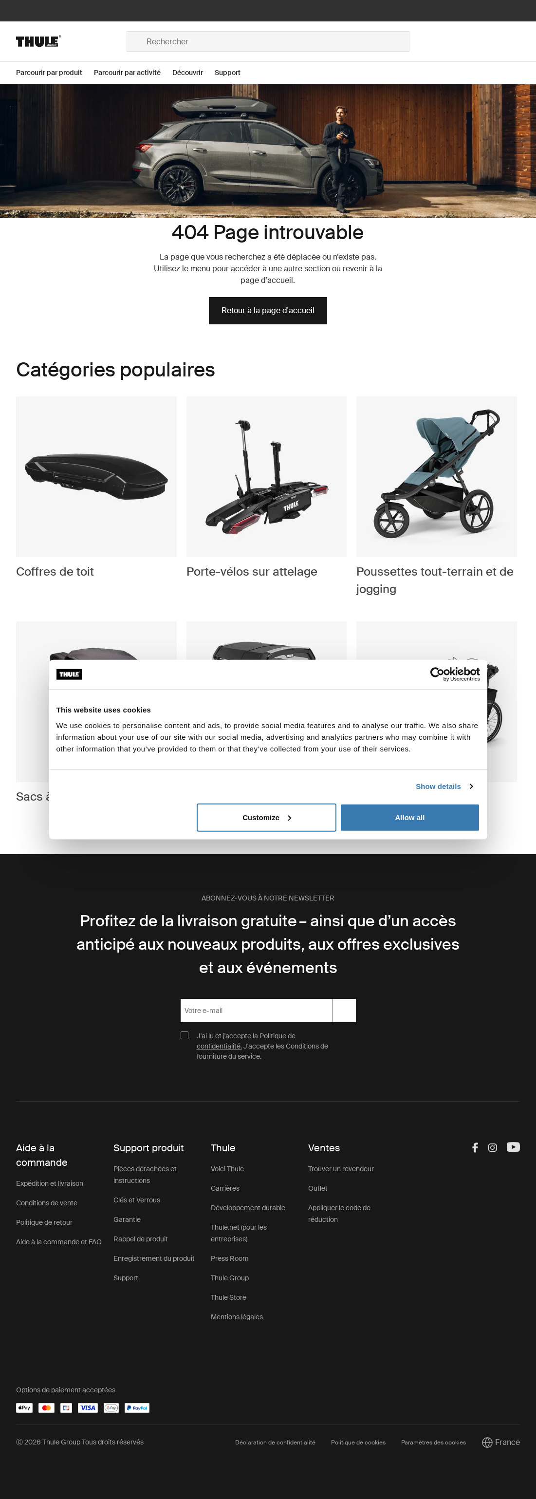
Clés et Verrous (136, 1200)
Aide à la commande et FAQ (59, 1241)
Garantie (127, 1219)
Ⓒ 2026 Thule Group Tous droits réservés (80, 1442)
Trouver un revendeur (341, 1168)
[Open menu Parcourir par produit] (55, 73)
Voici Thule (227, 1168)
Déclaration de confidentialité (275, 1442)
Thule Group (230, 1278)
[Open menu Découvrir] (193, 73)
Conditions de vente (46, 1203)
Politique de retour (44, 1222)
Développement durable (248, 1207)
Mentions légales (237, 1316)
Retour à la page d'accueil (268, 310)
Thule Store (228, 1297)
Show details (438, 786)
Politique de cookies (358, 1442)
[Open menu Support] (233, 73)
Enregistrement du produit (154, 1258)
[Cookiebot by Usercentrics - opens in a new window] (437, 674)
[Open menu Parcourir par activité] (133, 73)
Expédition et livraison (49, 1183)
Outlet (318, 1188)
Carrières (225, 1188)
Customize (266, 817)
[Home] (71, 41)
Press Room (230, 1258)
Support (125, 1278)
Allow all (410, 817)
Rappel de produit (140, 1239)
